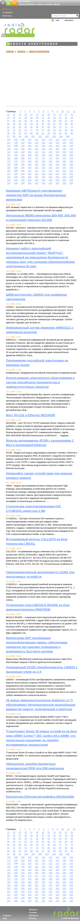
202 (43, 167)
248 (16, 183)
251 (36, 183)
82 (60, 130)
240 (29, 180)
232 (43, 177)
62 (14, 127)
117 (9, 142)
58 (60, 124)
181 (36, 161)
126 (71, 142)
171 (36, 158)
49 (8, 124)
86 (14, 133)
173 (50, 158)
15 (20, 114)
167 (9, 158)
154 (57, 152)
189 (22, 164)
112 (43, 139)
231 (36, 177)
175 (64, 158)
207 (9, 171)
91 (43, 133)
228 (16, 177)
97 (8, 136)
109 (22, 139)
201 (36, 167)
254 (57, 183)
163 (50, 155)
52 (25, 124)
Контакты (7, 15)
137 (9, 149)
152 (43, 152)
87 (20, 133)
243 (50, 180)
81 (54, 130)
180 (29, 161)
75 (20, 130)
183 (50, 161)
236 (71, 177)
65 (31, 127)
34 (60, 117)
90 (37, 133)
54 (37, 124)
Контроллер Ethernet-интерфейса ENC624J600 (40, 796)
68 (49, 127)
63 (20, 127)
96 (72, 133)
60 (72, 124)
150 (29, 152)
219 (22, 174)
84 (72, 130)
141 (36, 149)
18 (37, 114)
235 (64, 177)
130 (29, 146)
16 (25, 114)
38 (14, 121)
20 (49, 114)
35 (66, 117)
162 (43, 155)
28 (25, 117)
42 (37, 121)
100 (26, 136)
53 (31, 124)
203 (50, 167)
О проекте (7, 12)
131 (36, 146)
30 (37, 117)
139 (22, 149)
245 (64, 180)
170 (29, 158)
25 (8, 117)
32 (49, 117)
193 (50, 164)
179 (22, 161)
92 (49, 133)
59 (66, 124)
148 (16, 152)
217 (9, 174)
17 (31, 114)
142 (43, 149)
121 (36, 142)
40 (25, 121)
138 (16, 149)
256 (71, 183)
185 (64, 161)
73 (8, 130)
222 (43, 174)
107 (9, 139)
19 (43, 114)
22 (60, 114)
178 (16, 161)
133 (50, 146)
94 (60, 133)
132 (43, 146)
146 (71, 149)
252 (43, 183)
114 (57, 139)
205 (64, 167)
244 (57, 180)
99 (20, 136)
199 (22, 167)
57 (54, 124)
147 (9, 152)
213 (50, 171)
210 (29, 171)
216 (71, 171)
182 (43, 161)
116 (71, 139)
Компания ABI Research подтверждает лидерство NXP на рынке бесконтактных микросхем (36, 195)
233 (50, 177)
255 (64, 183)
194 (57, 164)
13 (8, 114)
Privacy (32, 918)
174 (57, 158)
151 (36, 152)
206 (71, 167)
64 (25, 127)
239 (22, 180)
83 (66, 130)
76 (25, 130)
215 (64, 171)
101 (33, 136)
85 (8, 133)
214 (57, 171)
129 (22, 146)
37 (8, 121)
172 (43, 158)
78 (37, 130)
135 (64, 146)
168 (16, 158)
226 (71, 174)
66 (37, 127)
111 (36, 139)
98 (14, 136)
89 (31, 133)
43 (43, 121)
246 (71, 180)
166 (71, 155)
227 (9, 177)
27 (20, 117)
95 (66, 133)
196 (71, 164)
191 (36, 164)
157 (9, 155)
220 (29, 174)
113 (50, 139)
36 (72, 117)
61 (8, 127)
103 (47, 136)
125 (64, 142)
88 (25, 133)
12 (74, 111)
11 (68, 111)
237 (9, 180)
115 (64, 139)
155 (64, 152)
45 (54, 121)
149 (22, 152)
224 (57, 174)
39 (20, 121)
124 (57, 142)
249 (22, 183)
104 (54, 136)
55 (43, 124)
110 (29, 139)
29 (31, 117)
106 (67, 136)
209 (22, 171)
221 (36, 174)
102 (40, 136)
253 (50, 183)
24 (72, 114)
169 (22, 158)
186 (71, 161)
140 (29, 149)
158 (16, 155)
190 (29, 164)
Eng (5, 918)
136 (71, 146)
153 (50, 152)
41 (31, 121)
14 (14, 114)
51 (20, 124)
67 (43, 127)
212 (43, 171)
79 (43, 130)
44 (49, 121)
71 (66, 127)
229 (22, 177)
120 (29, 142)
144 (57, 149)
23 (66, 114)
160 (29, 155)
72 (72, 127)
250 (29, 183)
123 (50, 142)
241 (36, 180)
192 (43, 164)
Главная (10, 51)
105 (60, 136)
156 (71, 152)
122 (43, 142)
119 (22, 142)
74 (14, 130)
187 (9, 164)
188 (16, 164)
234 (57, 177)
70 (60, 127)
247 (9, 183)
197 (9, 167)
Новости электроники (39, 51)
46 (60, 121)
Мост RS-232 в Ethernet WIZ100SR (30, 415)
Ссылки (33, 912)
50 (14, 124)
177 (9, 161)
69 (54, 127)
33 (54, 117)
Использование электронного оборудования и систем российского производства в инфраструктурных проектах (40, 382)
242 (43, 180)
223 (50, 174)
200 (29, 167)
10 (62, 111)
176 (71, 158)
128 (16, 146)
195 (64, 164)
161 (36, 155)
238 (16, 180)
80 (49, 130)
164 (57, 155)
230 (29, 177)
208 (16, 171)
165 (64, 155)
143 (50, 149)
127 (9, 146)
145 (64, 149)
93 (54, 133)
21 (54, 114)
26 (14, 117)
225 (64, 174)
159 (22, 155)
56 (49, 124)
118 (16, 142)
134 (57, 146)
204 (57, 167)
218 (16, 174)
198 (16, 167)
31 (43, 117)
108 (16, 139)
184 (57, 161)
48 (72, 121)
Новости (6, 9)
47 (66, 121)
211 (36, 171)
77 (31, 130)
